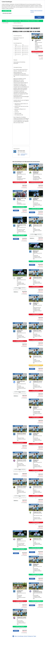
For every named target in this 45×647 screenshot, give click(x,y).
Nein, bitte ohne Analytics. (7, 13)
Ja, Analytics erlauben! (6, 10)
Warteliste (32, 238)
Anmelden (39, 17)
